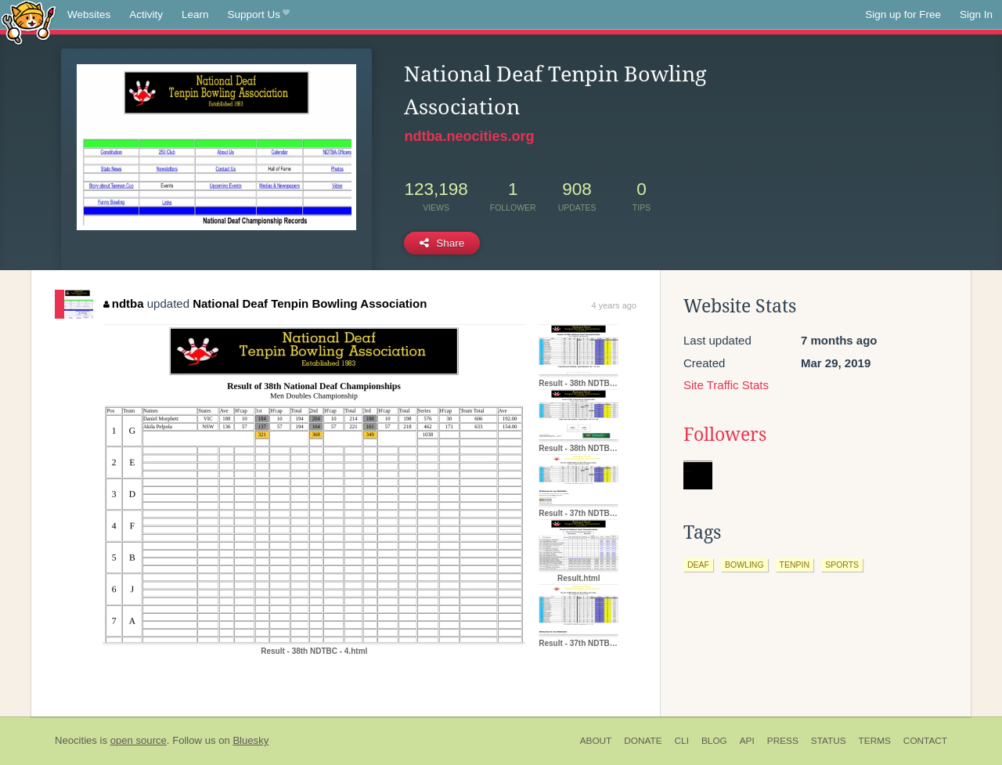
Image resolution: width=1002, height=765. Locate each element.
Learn (195, 14)
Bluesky (250, 740)
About (596, 740)
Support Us (259, 15)
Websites (88, 14)
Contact (925, 740)
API (747, 740)
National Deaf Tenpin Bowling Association (310, 303)
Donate (642, 740)
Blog (714, 740)
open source (138, 740)
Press (782, 740)
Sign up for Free (903, 14)
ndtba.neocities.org (469, 136)
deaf (698, 564)
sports (842, 564)
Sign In (976, 14)
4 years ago (614, 305)
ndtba (123, 303)
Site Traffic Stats (726, 385)
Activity (146, 14)
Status (828, 740)
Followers (724, 434)
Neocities (76, 740)
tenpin (795, 564)
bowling (744, 564)
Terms (875, 740)
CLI (682, 740)
